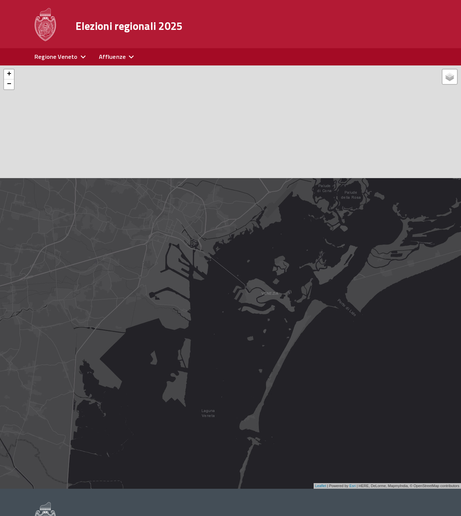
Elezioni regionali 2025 (129, 26)
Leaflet (320, 486)
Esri (352, 486)
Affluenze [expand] (112, 56)
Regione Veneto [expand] (56, 56)
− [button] (9, 84)
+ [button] (9, 74)
